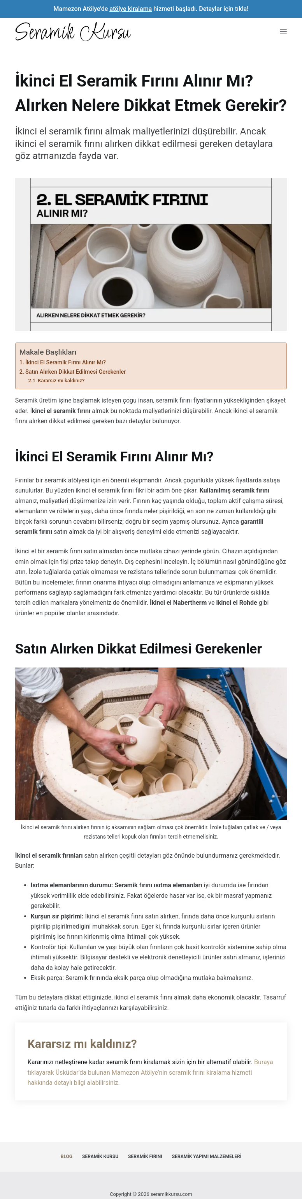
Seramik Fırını (145, 1156)
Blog (66, 1156)
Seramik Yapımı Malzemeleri (206, 1156)
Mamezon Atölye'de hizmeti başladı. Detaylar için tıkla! (151, 8)
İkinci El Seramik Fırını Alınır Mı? (65, 362)
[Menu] (283, 31)
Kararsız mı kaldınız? (61, 380)
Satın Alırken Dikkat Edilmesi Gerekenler (75, 372)
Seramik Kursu (100, 1156)
